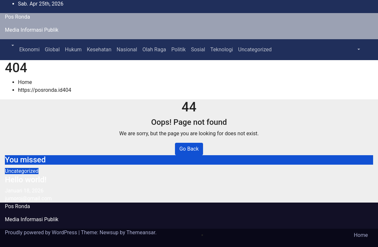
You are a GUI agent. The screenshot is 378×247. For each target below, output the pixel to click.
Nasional (127, 49)
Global (52, 49)
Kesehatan (99, 49)
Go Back (188, 149)
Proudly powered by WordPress (41, 232)
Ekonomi (29, 49)
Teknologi (221, 49)
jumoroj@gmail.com (28, 198)
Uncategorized (255, 49)
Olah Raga (154, 49)
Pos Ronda (17, 17)
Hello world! (26, 179)
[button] (12, 45)
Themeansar (140, 232)
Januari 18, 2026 (24, 191)
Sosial (198, 49)
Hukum (73, 49)
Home (25, 82)
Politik (178, 49)
